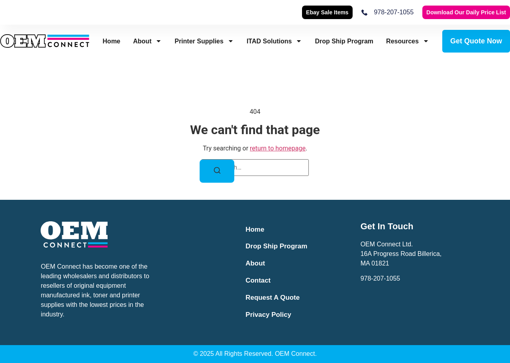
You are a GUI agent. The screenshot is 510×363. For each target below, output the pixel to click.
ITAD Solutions (274, 41)
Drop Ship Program (344, 41)
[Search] (217, 171)
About (147, 41)
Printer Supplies (204, 41)
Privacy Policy (269, 315)
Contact (258, 281)
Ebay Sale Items (327, 12)
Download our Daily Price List (466, 12)
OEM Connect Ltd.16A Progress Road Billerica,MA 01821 (401, 254)
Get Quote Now (476, 41)
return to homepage (278, 148)
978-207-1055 (380, 278)
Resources (407, 41)
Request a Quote (273, 298)
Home (111, 41)
